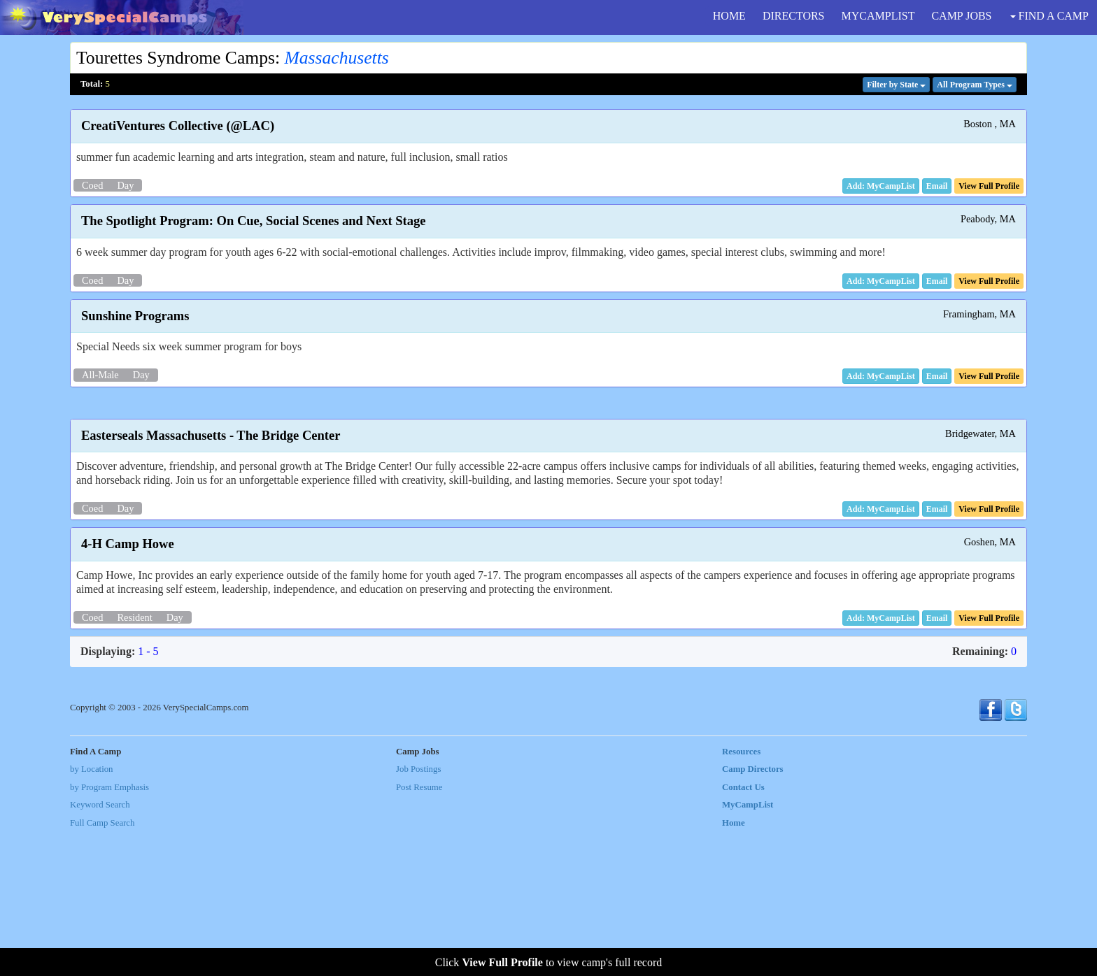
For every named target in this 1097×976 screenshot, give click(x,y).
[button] (937, 186)
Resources (741, 895)
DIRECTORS (794, 16)
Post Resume (419, 930)
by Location (91, 912)
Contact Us (743, 930)
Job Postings (418, 912)
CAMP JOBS (961, 16)
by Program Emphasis (109, 930)
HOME (729, 16)
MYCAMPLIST (878, 16)
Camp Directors (753, 912)
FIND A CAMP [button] (1049, 16)
